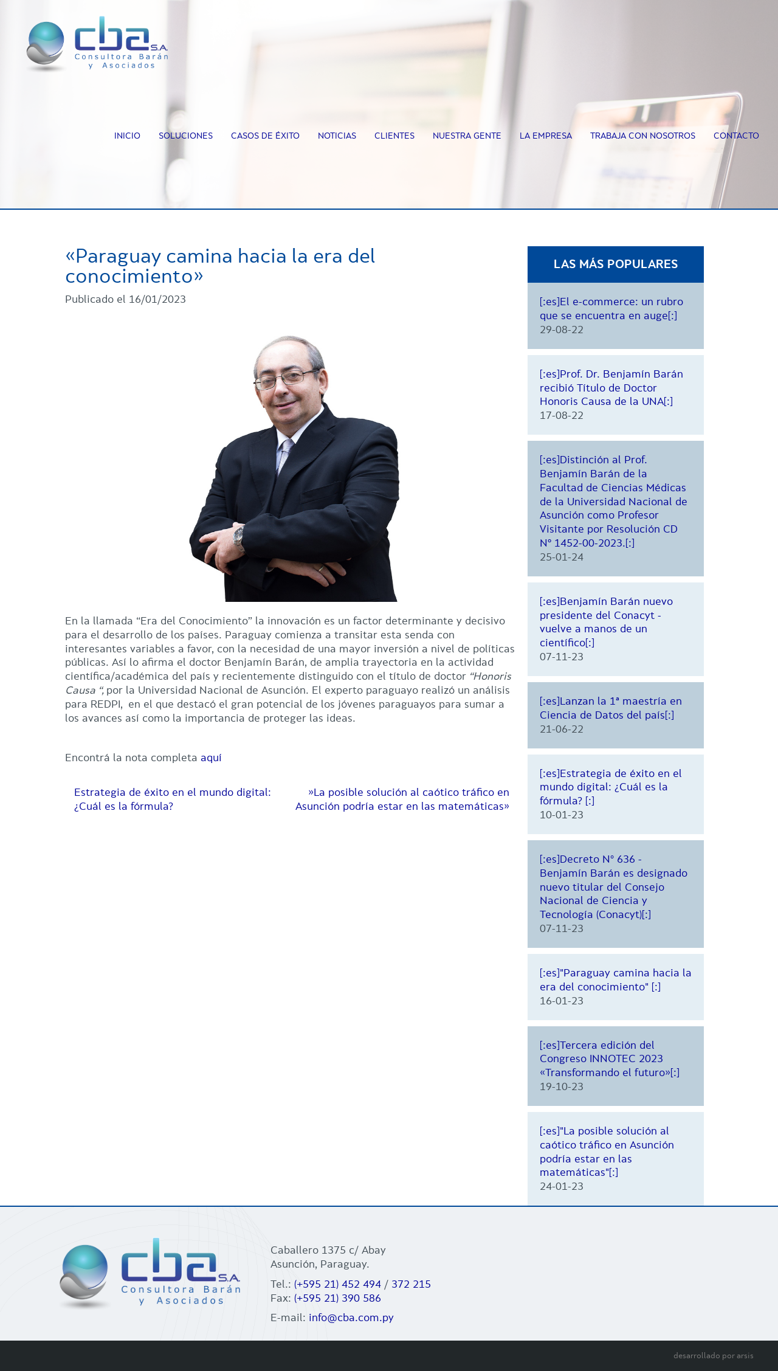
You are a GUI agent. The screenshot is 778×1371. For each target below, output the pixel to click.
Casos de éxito (265, 135)
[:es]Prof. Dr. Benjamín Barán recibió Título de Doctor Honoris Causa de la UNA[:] (611, 388)
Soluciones (186, 135)
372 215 (411, 1284)
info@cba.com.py (351, 1317)
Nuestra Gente (467, 135)
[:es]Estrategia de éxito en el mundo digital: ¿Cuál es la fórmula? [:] (611, 787)
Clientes (394, 135)
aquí (212, 757)
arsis (745, 1355)
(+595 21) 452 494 (337, 1284)
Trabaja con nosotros (642, 135)
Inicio (127, 135)
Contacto (736, 135)
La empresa (546, 135)
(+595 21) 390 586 (337, 1298)
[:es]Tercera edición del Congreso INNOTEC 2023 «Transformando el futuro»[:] (610, 1059)
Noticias (337, 135)
